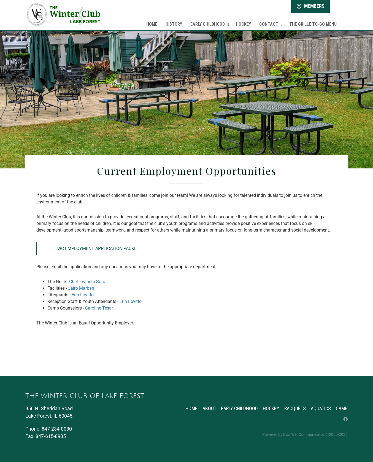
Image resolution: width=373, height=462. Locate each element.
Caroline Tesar (99, 308)
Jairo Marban (81, 288)
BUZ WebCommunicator (303, 434)
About (206, 408)
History (174, 20)
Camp (342, 408)
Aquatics (320, 408)
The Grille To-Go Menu (313, 20)
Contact (268, 20)
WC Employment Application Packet (98, 248)
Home (151, 20)
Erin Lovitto (83, 294)
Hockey (243, 20)
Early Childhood (207, 20)
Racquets (294, 408)
